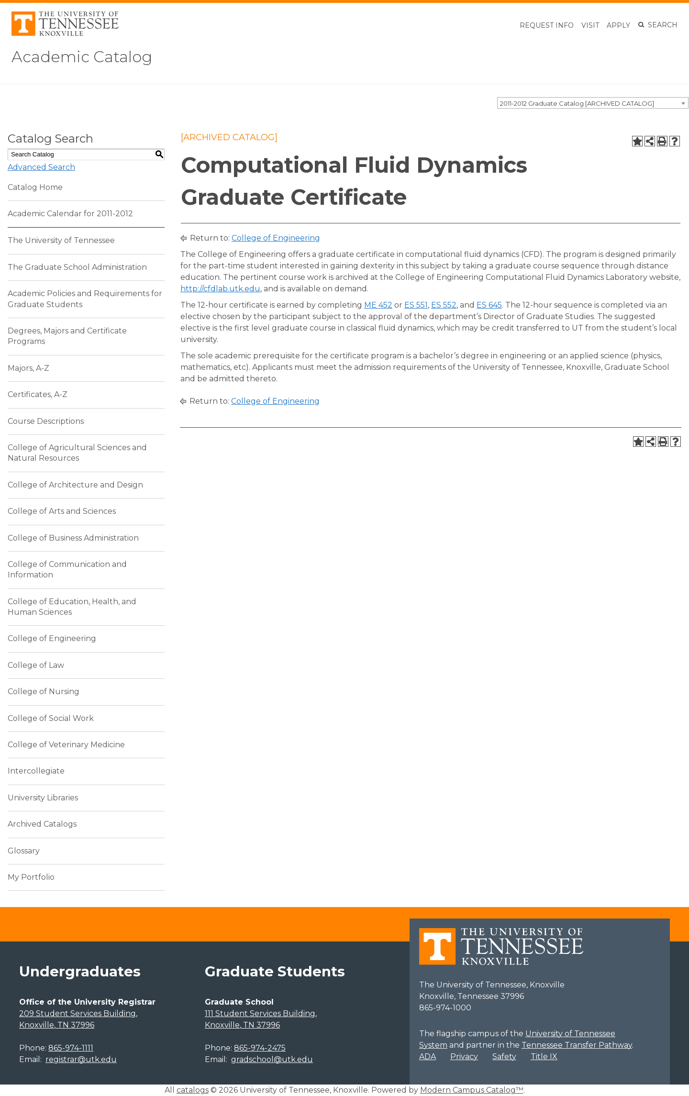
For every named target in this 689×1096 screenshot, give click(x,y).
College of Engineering (52, 638)
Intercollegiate (36, 770)
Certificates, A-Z (37, 394)
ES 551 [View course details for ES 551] (416, 305)
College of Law (36, 665)
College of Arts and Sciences (62, 511)
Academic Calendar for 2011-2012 (70, 213)
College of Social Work (51, 718)
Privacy (464, 1056)
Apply (618, 25)
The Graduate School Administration (77, 267)
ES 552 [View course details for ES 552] (443, 305)
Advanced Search (41, 167)
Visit (590, 25)
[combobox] (593, 103)
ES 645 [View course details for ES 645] (489, 305)
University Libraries (43, 797)
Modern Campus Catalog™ (471, 1090)
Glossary (24, 850)
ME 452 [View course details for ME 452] (378, 305)
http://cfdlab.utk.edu (220, 288)
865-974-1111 (70, 1047)
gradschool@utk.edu (272, 1059)
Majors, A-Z (28, 368)
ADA (427, 1056)
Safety (504, 1056)
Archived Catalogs (42, 824)
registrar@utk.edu (81, 1059)
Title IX (544, 1056)
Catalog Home (35, 187)
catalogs (193, 1090)
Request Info (547, 25)
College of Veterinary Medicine (66, 744)
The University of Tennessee (61, 240)
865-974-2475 (260, 1047)
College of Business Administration (73, 537)
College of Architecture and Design (75, 484)
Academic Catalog (81, 56)
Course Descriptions (46, 421)
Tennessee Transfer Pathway (577, 1045)
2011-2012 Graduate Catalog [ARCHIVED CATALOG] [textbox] (577, 103)
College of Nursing (43, 691)
